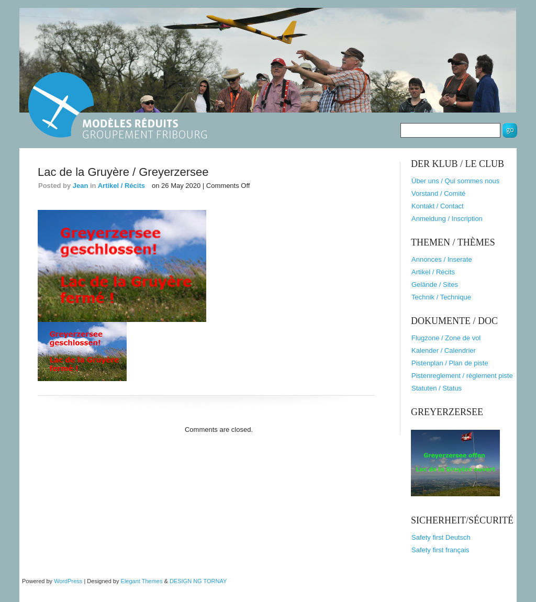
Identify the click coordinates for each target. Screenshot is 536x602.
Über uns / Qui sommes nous (455, 181)
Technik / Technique (441, 297)
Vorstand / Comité (438, 193)
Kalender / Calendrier (443, 350)
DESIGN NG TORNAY (198, 581)
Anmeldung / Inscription (447, 218)
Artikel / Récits (121, 185)
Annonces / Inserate (441, 259)
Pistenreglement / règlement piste (462, 376)
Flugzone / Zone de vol (446, 338)
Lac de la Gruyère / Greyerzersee (123, 172)
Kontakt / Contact (437, 206)
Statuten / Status (436, 388)
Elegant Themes (142, 581)
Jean (80, 185)
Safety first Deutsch (441, 537)
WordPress (68, 581)
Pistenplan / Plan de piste (449, 363)
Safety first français (440, 550)
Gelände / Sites (434, 284)
